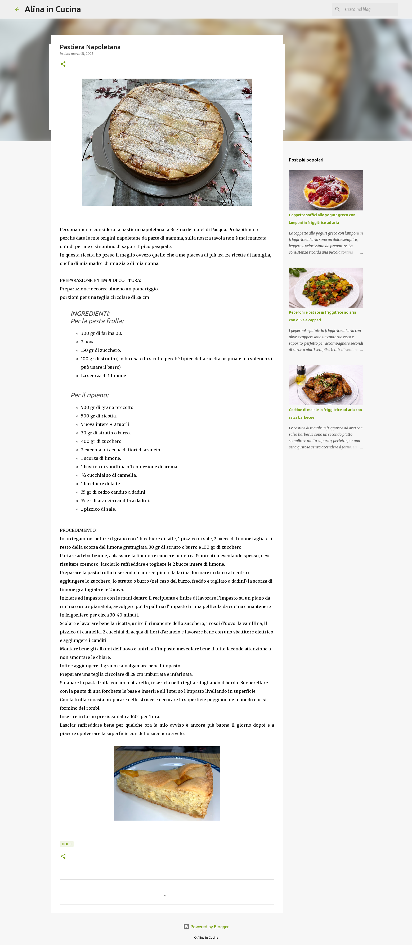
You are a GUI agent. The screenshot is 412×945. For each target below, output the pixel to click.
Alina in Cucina (53, 9)
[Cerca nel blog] (370, 9)
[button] (63, 64)
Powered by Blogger (206, 926)
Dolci (66, 844)
